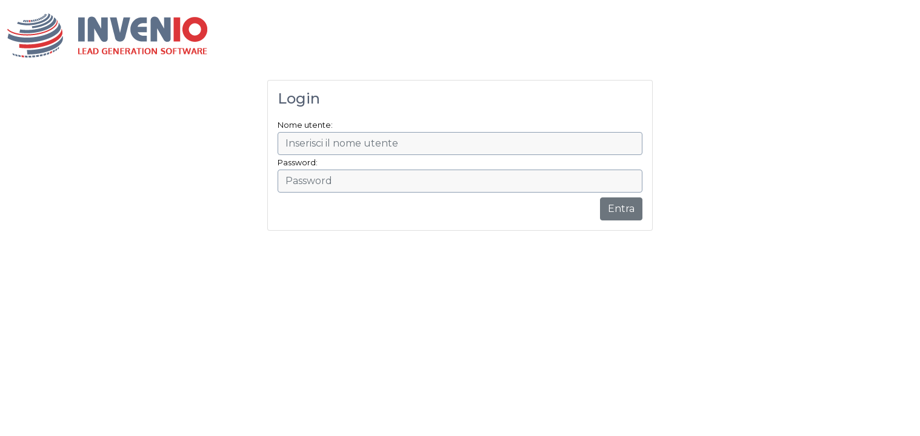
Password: (298, 162)
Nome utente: (305, 125)
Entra (621, 208)
